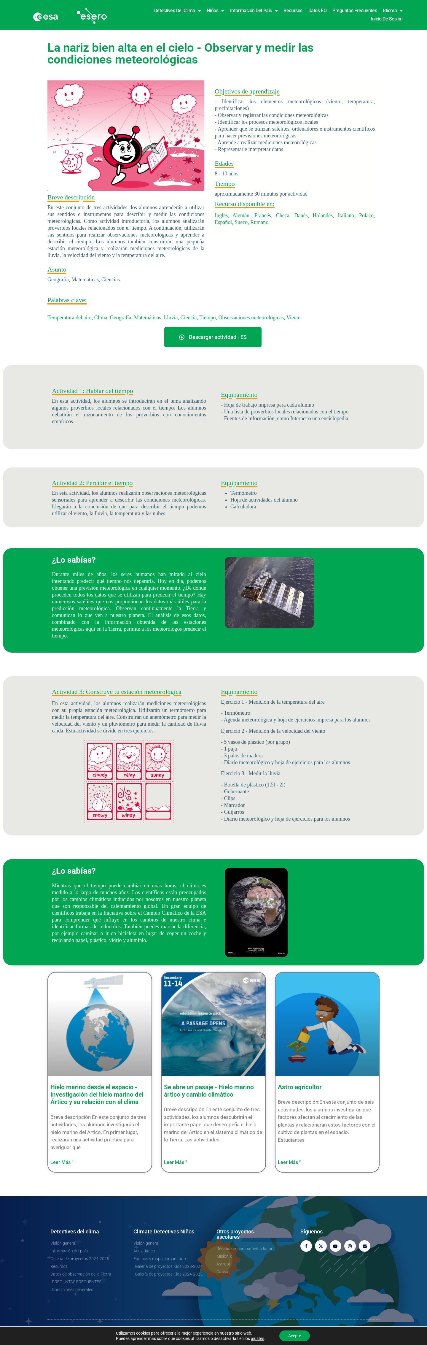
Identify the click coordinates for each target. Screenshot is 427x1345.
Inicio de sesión (387, 19)
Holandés (323, 215)
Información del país (254, 11)
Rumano (259, 222)
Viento (293, 318)
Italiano (346, 215)
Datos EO (317, 10)
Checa (282, 215)
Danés (301, 215)
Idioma (393, 11)
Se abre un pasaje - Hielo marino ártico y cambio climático (209, 1091)
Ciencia (189, 318)
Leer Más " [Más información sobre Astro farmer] (289, 1162)
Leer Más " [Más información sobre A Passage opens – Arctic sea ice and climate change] (175, 1162)
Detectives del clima (177, 11)
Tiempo (207, 318)
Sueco (241, 222)
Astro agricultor (300, 1087)
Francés (262, 215)
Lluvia (171, 318)
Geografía (120, 318)
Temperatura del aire (69, 318)
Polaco (366, 215)
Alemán (240, 215)
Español (223, 222)
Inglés (221, 215)
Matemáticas (147, 318)
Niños (215, 11)
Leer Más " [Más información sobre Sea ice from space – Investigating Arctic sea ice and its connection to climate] (61, 1162)
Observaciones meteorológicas (251, 318)
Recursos (292, 10)
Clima (100, 318)
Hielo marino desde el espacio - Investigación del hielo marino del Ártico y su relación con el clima (96, 1094)
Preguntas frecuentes (354, 10)
